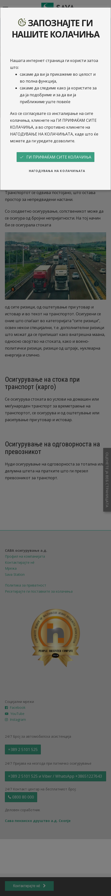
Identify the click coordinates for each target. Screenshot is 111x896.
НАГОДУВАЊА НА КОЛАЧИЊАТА (57, 171)
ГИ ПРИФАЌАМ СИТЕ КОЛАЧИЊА (55, 157)
